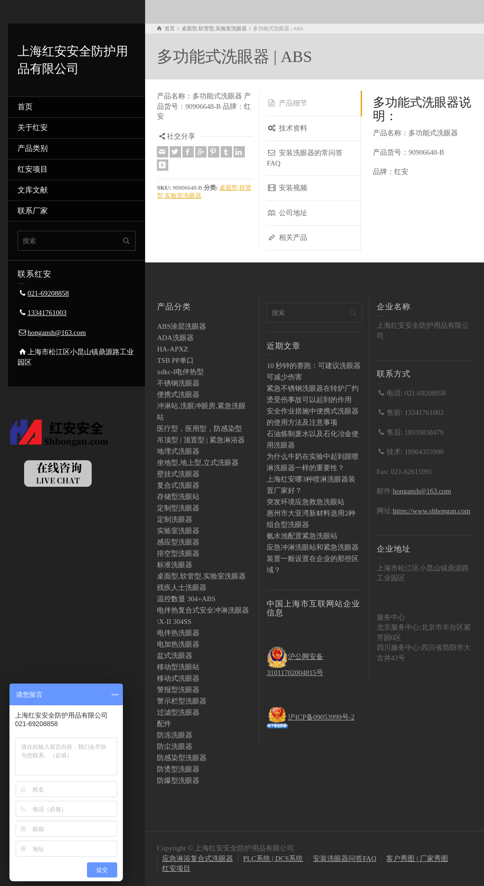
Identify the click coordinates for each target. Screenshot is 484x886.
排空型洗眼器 (178, 553)
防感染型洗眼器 (182, 758)
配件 (164, 724)
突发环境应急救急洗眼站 (306, 502)
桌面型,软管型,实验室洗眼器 (201, 576)
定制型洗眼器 (178, 508)
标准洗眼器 (174, 565)
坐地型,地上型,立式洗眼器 (198, 462)
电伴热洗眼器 (178, 633)
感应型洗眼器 (178, 542)
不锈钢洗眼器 (178, 383)
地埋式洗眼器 (178, 451)
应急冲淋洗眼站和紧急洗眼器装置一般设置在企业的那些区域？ (313, 559)
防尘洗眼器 (174, 746)
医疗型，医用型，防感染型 (199, 428)
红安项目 (32, 169)
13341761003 (47, 312)
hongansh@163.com (56, 332)
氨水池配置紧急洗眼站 (302, 536)
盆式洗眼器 (174, 655)
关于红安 (32, 127)
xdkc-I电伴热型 (180, 372)
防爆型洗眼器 (178, 780)
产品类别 (32, 148)
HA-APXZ (172, 349)
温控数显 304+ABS (186, 599)
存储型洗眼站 (178, 496)
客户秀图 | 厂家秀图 (417, 858)
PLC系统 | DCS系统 (273, 858)
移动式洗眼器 (178, 678)
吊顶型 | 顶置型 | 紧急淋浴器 (201, 440)
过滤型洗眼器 (178, 712)
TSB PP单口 (175, 360)
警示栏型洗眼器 (182, 701)
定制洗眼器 (174, 519)
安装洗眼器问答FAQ (344, 858)
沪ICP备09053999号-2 (321, 717)
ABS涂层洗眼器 (181, 326)
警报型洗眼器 (178, 689)
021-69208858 (48, 293)
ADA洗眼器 (175, 338)
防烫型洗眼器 (178, 769)
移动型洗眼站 (178, 667)
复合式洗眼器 (178, 485)
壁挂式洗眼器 (178, 474)
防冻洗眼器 (174, 735)
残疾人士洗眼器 (182, 587)
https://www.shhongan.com (431, 511)
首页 (25, 107)
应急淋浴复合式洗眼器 (197, 858)
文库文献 (32, 190)
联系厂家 (32, 211)
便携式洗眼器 (178, 394)
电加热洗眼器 (178, 644)
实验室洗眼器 (178, 531)
